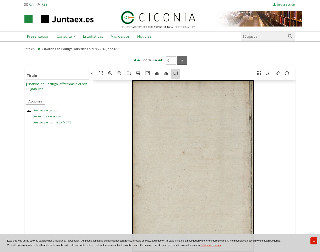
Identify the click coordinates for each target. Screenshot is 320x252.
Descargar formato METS (52, 122)
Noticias (144, 36)
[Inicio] (39, 48)
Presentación (38, 36)
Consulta (64, 36)
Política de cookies (210, 245)
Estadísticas (93, 36)
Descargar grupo (45, 110)
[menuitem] (39, 36)
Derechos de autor (46, 116)
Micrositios (120, 36)
